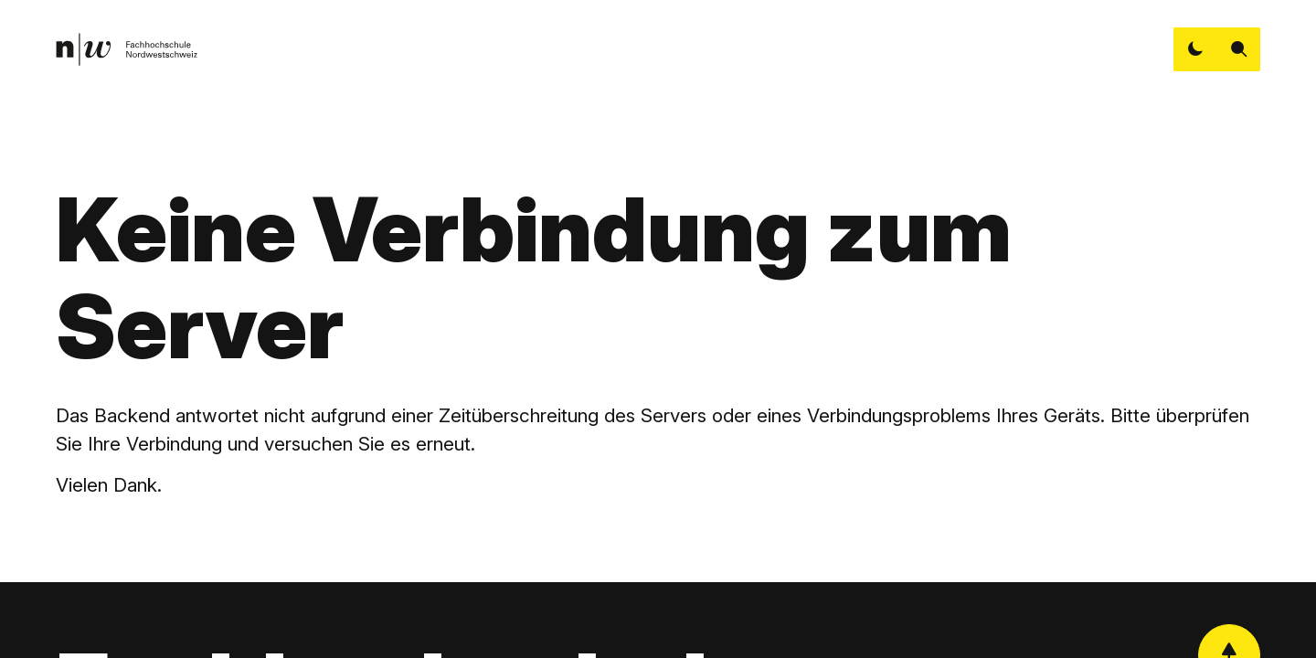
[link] (126, 49)
